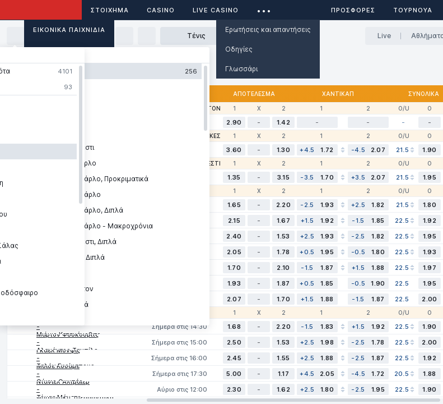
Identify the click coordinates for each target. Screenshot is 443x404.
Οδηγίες (239, 49)
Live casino (216, 10)
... (264, 8)
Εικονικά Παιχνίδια (69, 30)
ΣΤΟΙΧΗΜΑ (110, 10)
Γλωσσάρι (241, 69)
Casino (161, 10)
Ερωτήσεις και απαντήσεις (268, 29)
